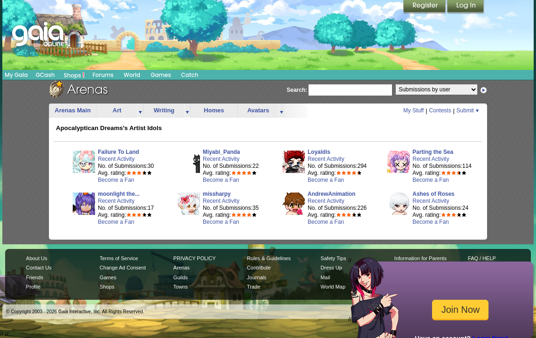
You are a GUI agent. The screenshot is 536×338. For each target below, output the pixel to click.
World (132, 75)
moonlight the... (118, 194)
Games (161, 75)
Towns (180, 287)
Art (117, 110)
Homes (214, 110)
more (140, 110)
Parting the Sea (432, 152)
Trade (253, 287)
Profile (33, 287)
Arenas (181, 267)
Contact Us (39, 267)
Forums (102, 75)
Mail (325, 277)
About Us (36, 258)
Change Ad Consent (123, 267)
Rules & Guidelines (269, 258)
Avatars (258, 110)
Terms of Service (119, 258)
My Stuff (413, 110)
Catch (190, 75)
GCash (45, 75)
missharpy (217, 194)
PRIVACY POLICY (194, 258)
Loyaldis (319, 152)
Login (465, 7)
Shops (74, 75)
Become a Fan (116, 180)
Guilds (180, 277)
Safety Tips (333, 258)
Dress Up (331, 267)
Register (425, 7)
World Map (333, 287)
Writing (164, 110)
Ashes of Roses (433, 194)
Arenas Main (72, 110)
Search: (297, 90)
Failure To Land (118, 152)
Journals (257, 277)
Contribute (259, 267)
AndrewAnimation (332, 194)
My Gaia (16, 75)
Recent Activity (116, 159)
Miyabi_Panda (221, 152)
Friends (34, 277)
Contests (440, 110)
